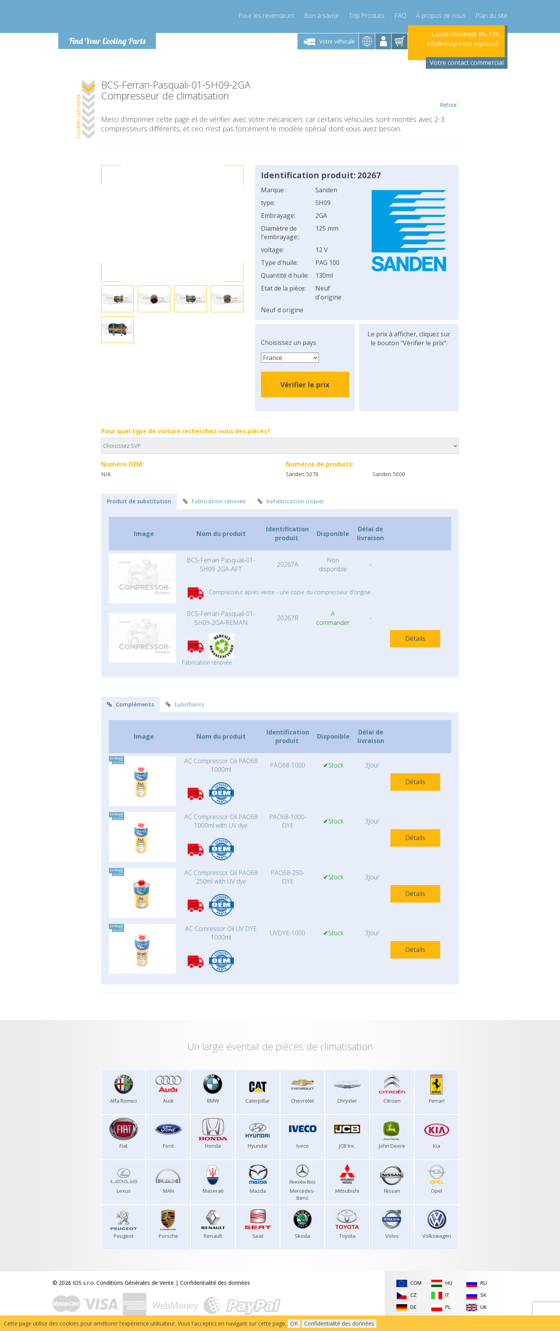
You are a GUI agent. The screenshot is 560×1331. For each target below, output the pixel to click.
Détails (415, 638)
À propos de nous (441, 15)
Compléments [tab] (130, 704)
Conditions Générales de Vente (135, 1282)
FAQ (400, 15)
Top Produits (367, 15)
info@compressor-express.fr (463, 43)
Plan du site (492, 15)
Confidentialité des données (215, 1282)
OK (294, 1323)
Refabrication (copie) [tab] (290, 501)
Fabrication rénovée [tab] (214, 501)
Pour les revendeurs (266, 15)
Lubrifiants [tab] (185, 704)
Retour (448, 94)
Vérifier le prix (304, 384)
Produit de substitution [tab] (139, 501)
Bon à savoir (321, 15)
